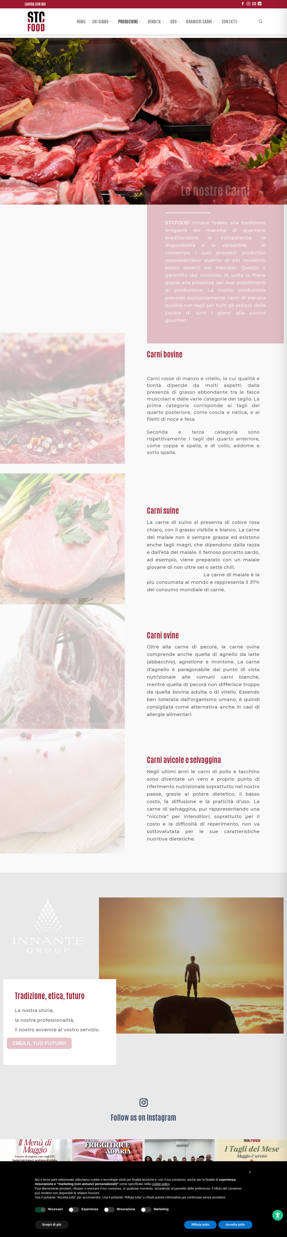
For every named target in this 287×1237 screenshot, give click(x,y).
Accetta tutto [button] (235, 1224)
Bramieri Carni (200, 21)
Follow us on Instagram (143, 1117)
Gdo (175, 21)
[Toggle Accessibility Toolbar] (278, 1215)
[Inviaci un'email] (254, 4)
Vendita (156, 21)
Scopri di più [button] (51, 1224)
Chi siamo (102, 21)
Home (81, 21)
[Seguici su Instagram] (248, 4)
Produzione (129, 21)
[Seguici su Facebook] (242, 4)
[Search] (260, 21)
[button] (250, 1172)
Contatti (231, 21)
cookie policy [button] (160, 1184)
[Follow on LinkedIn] (259, 4)
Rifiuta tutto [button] (200, 1224)
